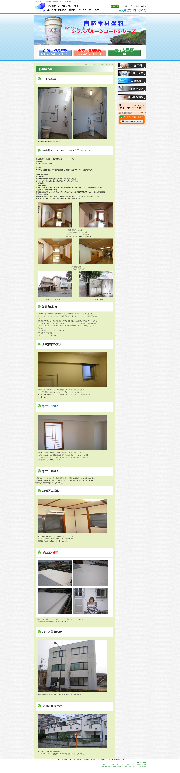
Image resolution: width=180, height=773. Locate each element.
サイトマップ (132, 766)
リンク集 (132, 73)
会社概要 (132, 81)
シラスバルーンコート (114, 764)
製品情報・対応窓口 (114, 766)
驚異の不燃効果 (141, 764)
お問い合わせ (142, 766)
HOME (104, 764)
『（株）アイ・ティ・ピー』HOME (94, 64)
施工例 (132, 66)
